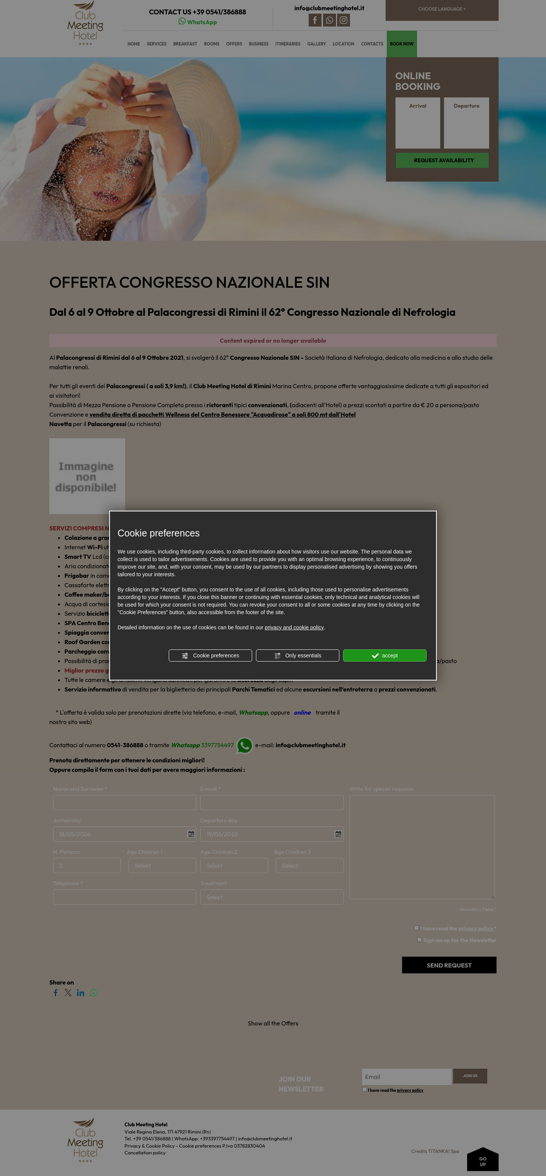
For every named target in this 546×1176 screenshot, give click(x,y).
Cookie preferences (210, 655)
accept (385, 655)
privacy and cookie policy (294, 627)
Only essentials (298, 655)
